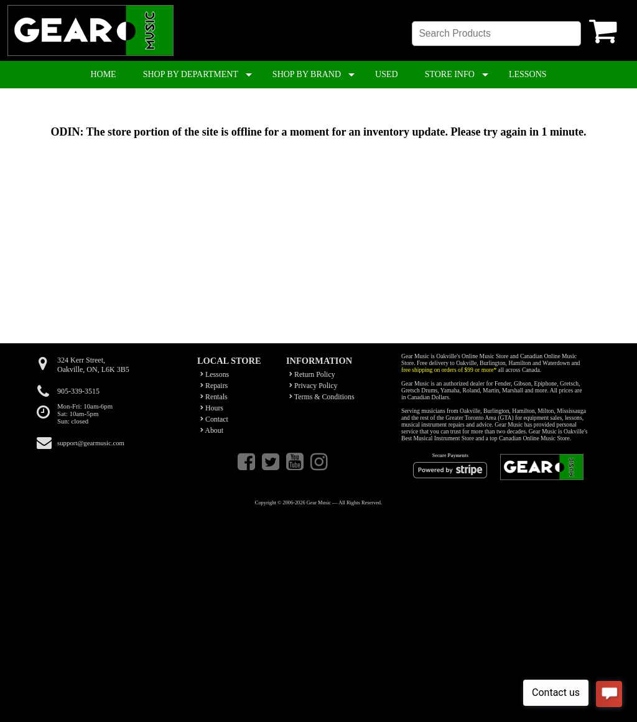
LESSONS (528, 74)
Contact (214, 419)
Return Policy (312, 374)
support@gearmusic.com (90, 443)
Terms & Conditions (322, 396)
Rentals (214, 396)
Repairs (214, 385)
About (211, 430)
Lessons (214, 374)
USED (386, 74)
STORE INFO (450, 74)
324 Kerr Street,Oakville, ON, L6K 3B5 (93, 365)
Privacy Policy (313, 385)
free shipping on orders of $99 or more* (448, 369)
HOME (103, 74)
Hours (211, 408)
